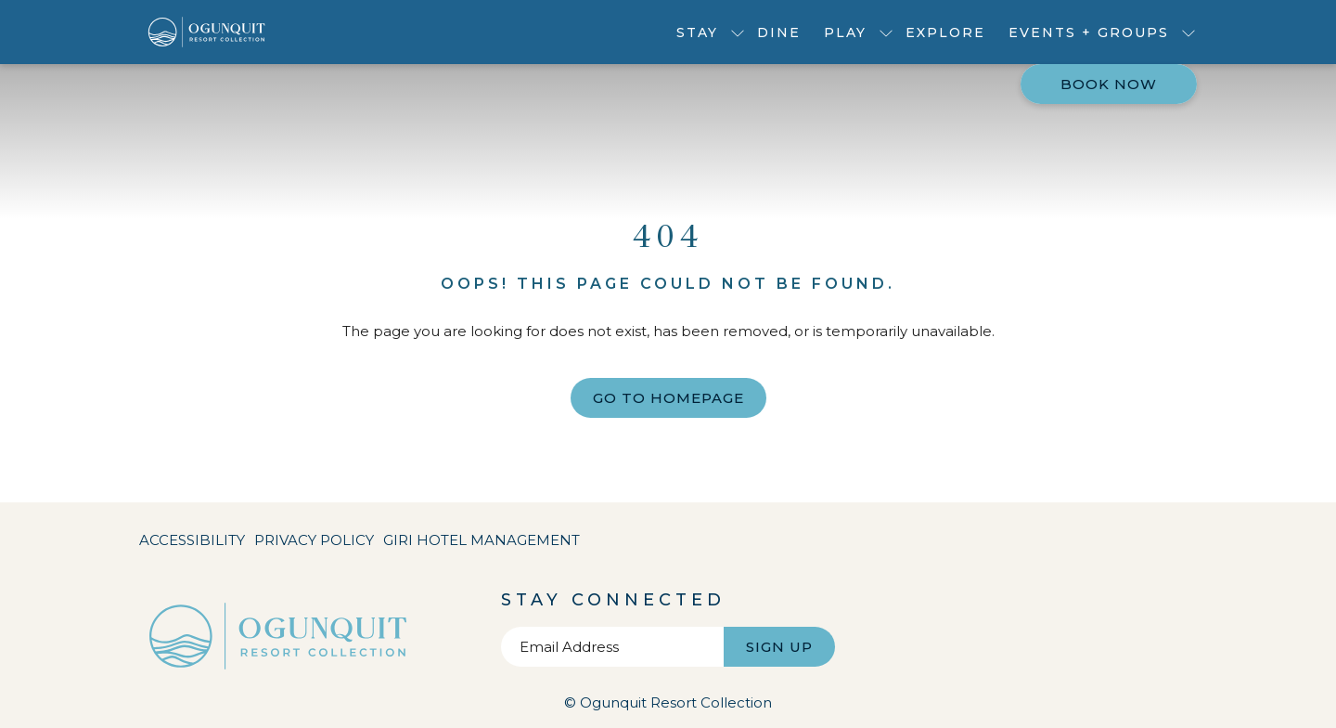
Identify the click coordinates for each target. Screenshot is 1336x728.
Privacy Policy (314, 540)
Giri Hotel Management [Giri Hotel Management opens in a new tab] (481, 543)
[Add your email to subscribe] (612, 647)
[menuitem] (779, 32)
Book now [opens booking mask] (1108, 84)
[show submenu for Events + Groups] (1188, 32)
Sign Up (779, 647)
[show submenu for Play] (886, 32)
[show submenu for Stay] (737, 32)
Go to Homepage (668, 398)
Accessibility (192, 540)
